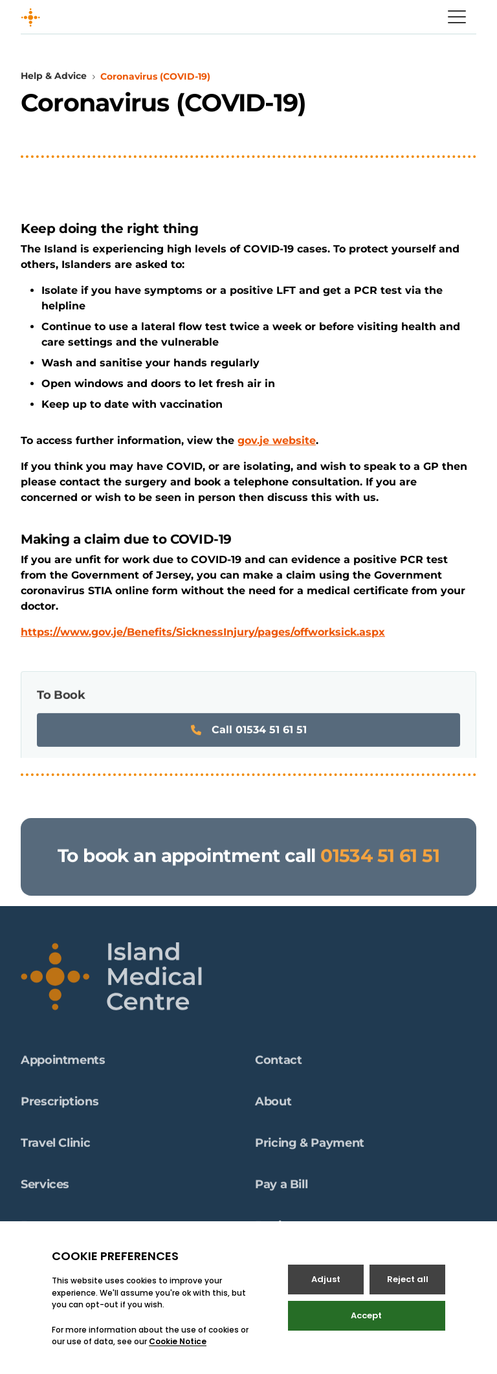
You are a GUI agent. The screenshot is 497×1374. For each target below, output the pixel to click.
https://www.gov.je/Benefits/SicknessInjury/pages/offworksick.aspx (203, 632)
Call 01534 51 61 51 (249, 733)
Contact (278, 1064)
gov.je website (276, 440)
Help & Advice (54, 76)
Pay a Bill (281, 1188)
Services (45, 1188)
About (273, 1105)
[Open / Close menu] (456, 17)
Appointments (63, 1064)
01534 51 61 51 (379, 859)
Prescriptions (59, 1105)
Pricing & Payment (309, 1147)
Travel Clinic (55, 1147)
